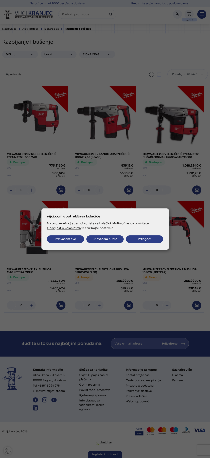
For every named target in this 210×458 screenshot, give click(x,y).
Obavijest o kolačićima (64, 228)
